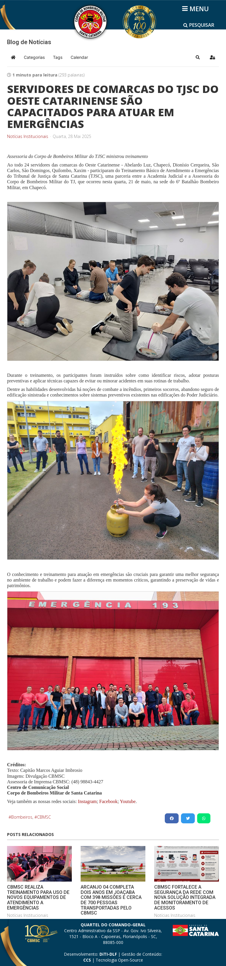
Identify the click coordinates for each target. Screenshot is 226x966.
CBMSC (44, 817)
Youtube (127, 801)
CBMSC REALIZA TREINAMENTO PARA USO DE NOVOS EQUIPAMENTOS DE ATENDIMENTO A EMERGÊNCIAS (38, 897)
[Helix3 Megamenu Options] (196, 8)
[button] (198, 57)
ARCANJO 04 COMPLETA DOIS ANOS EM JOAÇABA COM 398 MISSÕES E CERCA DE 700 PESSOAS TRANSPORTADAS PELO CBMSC (111, 900)
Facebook (108, 801)
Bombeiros (21, 817)
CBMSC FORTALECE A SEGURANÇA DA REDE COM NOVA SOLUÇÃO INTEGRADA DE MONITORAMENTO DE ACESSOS (184, 897)
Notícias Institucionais (27, 136)
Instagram (87, 801)
